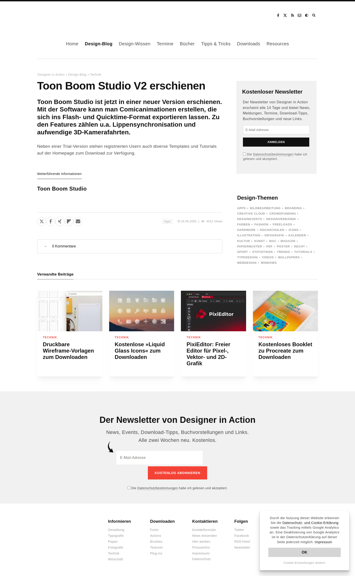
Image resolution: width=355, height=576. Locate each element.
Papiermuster (249, 246)
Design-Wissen (135, 43)
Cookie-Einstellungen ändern (305, 562)
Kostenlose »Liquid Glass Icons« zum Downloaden (140, 350)
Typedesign (247, 257)
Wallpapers (289, 257)
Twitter (239, 528)
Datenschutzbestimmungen (273, 154)
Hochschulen (272, 230)
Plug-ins (156, 552)
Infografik (274, 235)
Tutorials (303, 252)
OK (304, 552)
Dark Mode (307, 15)
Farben (243, 224)
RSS (292, 15)
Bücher (187, 43)
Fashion (261, 224)
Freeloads (282, 224)
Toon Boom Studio (62, 189)
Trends (283, 252)
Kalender (297, 235)
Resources (277, 43)
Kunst (259, 241)
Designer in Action (60, 15)
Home (72, 43)
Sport (242, 252)
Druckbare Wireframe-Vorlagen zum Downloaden (68, 350)
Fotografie (115, 546)
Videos (268, 257)
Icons (294, 230)
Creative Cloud (251, 213)
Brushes (156, 540)
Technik (95, 74)
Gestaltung (116, 528)
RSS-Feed (242, 540)
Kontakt (299, 15)
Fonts (154, 528)
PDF (269, 246)
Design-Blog (99, 43)
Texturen (156, 546)
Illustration (248, 235)
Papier (113, 540)
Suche (314, 15)
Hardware (246, 230)
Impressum (323, 542)
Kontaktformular (204, 528)
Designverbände (281, 219)
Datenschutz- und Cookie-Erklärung (310, 523)
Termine (165, 43)
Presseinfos (201, 546)
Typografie (116, 534)
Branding (293, 208)
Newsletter (242, 546)
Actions (155, 534)
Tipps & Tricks (215, 43)
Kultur (243, 241)
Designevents (249, 219)
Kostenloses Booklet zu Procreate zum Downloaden (285, 350)
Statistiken (262, 252)
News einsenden (204, 534)
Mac (272, 241)
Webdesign (247, 262)
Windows (269, 262)
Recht (299, 246)
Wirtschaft (115, 557)
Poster (283, 246)
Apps (167, 221)
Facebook (278, 15)
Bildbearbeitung (265, 208)
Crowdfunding (282, 213)
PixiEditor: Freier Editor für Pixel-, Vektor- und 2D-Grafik (208, 353)
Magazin (288, 241)
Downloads (248, 43)
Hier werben (201, 540)
